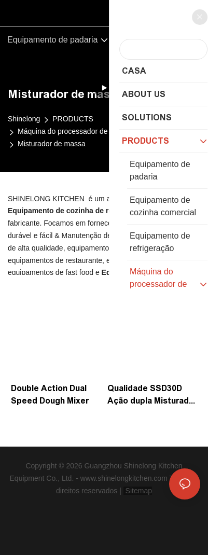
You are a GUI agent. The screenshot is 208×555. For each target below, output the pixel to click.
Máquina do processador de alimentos (79, 131)
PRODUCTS (72, 119)
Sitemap (137, 491)
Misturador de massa (52, 144)
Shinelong (24, 119)
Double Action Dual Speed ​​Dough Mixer (50, 394)
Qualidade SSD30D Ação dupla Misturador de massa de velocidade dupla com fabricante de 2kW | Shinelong (152, 395)
